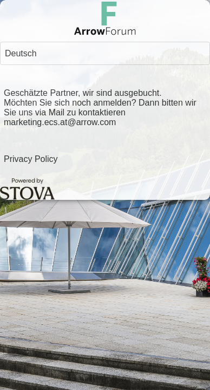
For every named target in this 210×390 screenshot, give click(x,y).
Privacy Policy (31, 159)
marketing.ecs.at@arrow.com (60, 122)
